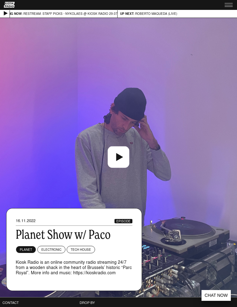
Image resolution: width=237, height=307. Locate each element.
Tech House (81, 249)
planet (26, 249)
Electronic (51, 249)
